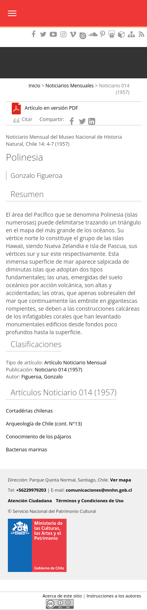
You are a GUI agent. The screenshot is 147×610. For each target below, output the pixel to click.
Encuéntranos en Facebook (35, 34)
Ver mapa (120, 480)
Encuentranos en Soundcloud (93, 34)
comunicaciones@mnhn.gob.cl (99, 490)
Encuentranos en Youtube (54, 34)
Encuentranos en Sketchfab (122, 34)
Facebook (10, 603)
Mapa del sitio (132, 34)
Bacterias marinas (26, 449)
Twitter (24, 603)
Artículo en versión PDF (51, 108)
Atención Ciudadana (30, 500)
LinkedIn (37, 603)
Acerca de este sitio (62, 596)
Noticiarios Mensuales (69, 85)
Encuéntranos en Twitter (44, 34)
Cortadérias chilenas (29, 410)
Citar (27, 119)
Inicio (34, 85)
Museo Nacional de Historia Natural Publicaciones (73, 13)
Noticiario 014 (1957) (58, 369)
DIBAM (73, 29)
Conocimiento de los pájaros (38, 436)
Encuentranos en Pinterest (103, 34)
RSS (142, 34)
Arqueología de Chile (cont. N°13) (44, 423)
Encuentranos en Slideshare (113, 34)
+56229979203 (31, 490)
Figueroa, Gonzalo (42, 376)
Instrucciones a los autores (114, 596)
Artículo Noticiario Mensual (75, 362)
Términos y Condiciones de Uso (90, 500)
